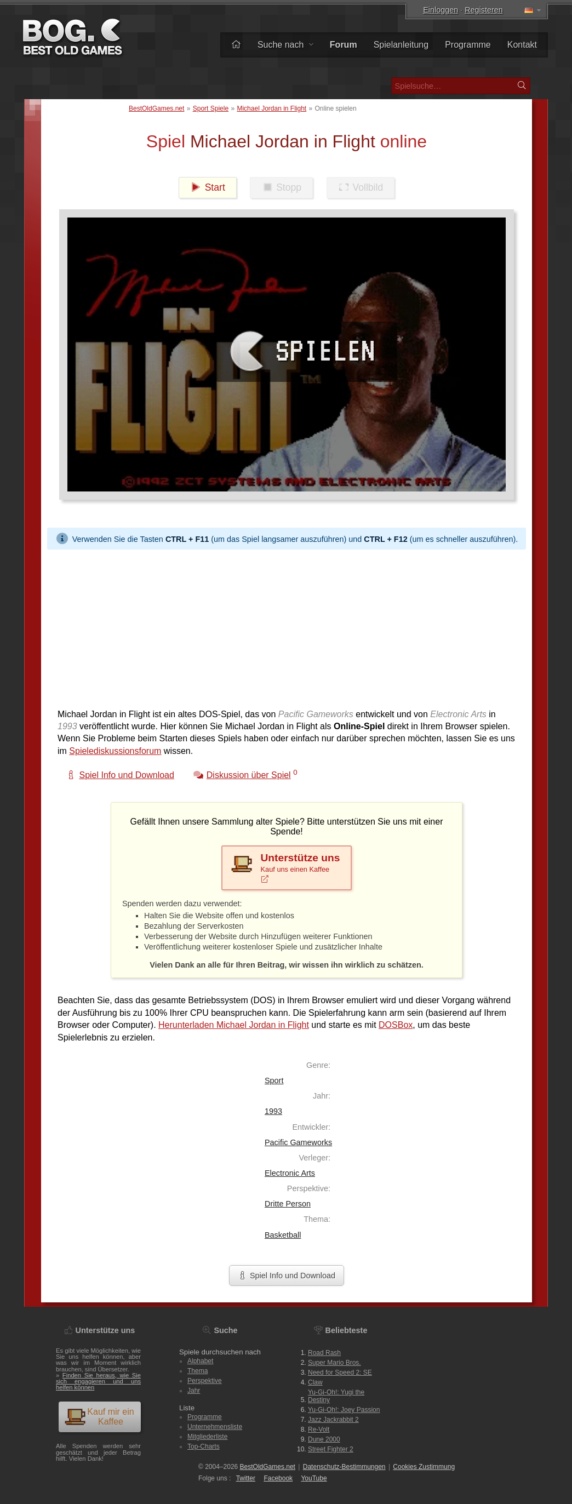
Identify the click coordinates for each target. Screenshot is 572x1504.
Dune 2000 (324, 1439)
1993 (273, 1111)
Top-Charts (203, 1446)
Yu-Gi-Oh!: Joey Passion (344, 1410)
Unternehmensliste (214, 1427)
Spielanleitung (401, 44)
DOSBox (396, 1025)
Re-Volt (318, 1429)
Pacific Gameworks (298, 1142)
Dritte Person (288, 1203)
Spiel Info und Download (286, 1275)
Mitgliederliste (207, 1436)
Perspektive (204, 1381)
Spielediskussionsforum (115, 751)
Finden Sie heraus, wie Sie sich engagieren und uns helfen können (98, 1381)
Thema (197, 1371)
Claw (315, 1382)
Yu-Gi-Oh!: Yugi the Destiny (336, 1396)
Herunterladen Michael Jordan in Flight (233, 1025)
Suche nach (285, 44)
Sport (274, 1080)
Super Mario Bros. (334, 1362)
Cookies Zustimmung (424, 1467)
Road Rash (324, 1353)
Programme (468, 44)
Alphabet (200, 1361)
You (314, 1478)
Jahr (193, 1390)
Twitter (245, 1478)
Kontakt (522, 44)
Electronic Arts (290, 1173)
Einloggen (440, 9)
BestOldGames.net (156, 108)
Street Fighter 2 (330, 1449)
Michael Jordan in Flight (271, 108)
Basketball (283, 1235)
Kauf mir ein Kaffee (99, 1416)
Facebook (278, 1478)
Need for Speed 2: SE (340, 1372)
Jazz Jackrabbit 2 (333, 1419)
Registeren (484, 9)
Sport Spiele (210, 108)
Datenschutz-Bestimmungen (344, 1467)
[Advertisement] (287, 626)
